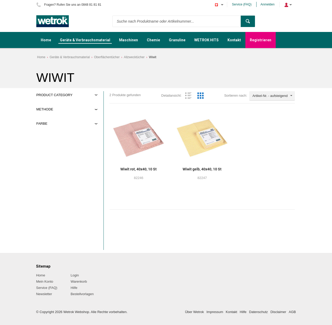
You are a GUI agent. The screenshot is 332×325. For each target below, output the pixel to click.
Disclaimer (278, 312)
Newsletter (44, 294)
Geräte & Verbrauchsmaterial (70, 57)
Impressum (214, 312)
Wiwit (152, 57)
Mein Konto (44, 281)
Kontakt (231, 312)
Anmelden (267, 4)
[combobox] (272, 96)
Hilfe (74, 288)
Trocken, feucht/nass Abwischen (65, 121)
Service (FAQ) (241, 4)
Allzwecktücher (134, 57)
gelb (44, 141)
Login (75, 275)
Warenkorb (79, 281)
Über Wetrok (194, 312)
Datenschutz (258, 312)
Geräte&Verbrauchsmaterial (61, 100)
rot (43, 148)
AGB (292, 312)
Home (41, 57)
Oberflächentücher (107, 57)
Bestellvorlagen (82, 294)
